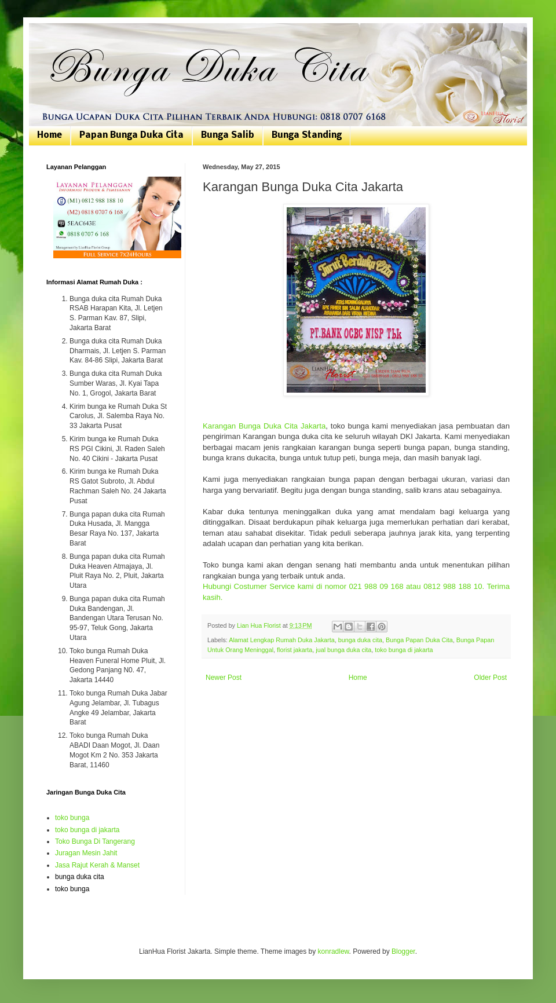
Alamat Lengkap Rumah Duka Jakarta (281, 639)
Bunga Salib (227, 135)
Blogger (403, 951)
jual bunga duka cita (343, 649)
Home (49, 135)
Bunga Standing (307, 135)
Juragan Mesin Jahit (86, 853)
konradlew (333, 951)
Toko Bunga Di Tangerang (95, 841)
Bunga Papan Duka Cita (419, 639)
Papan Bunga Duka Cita (131, 135)
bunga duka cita (360, 639)
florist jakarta (294, 649)
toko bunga (72, 818)
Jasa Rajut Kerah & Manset (97, 865)
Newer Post (224, 677)
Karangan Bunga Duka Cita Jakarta (264, 426)
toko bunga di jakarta (404, 649)
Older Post (490, 677)
